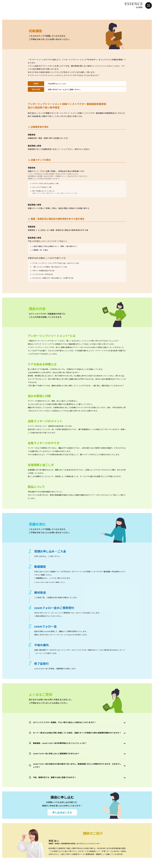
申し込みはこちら (62, 812)
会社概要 (139, 7)
